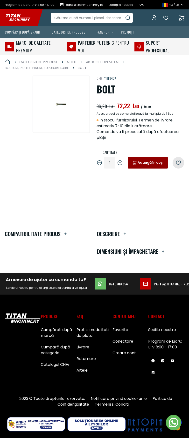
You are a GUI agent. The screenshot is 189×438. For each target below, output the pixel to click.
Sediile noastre (162, 329)
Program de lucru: (165, 341)
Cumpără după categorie (55, 350)
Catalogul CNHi (55, 364)
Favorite (167, 18)
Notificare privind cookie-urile (119, 398)
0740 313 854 (111, 284)
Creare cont (124, 353)
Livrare (83, 347)
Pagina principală (8, 62)
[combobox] (93, 18)
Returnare (86, 358)
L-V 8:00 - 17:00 (162, 347)
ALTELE (72, 62)
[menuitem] (25, 32)
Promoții (127, 32)
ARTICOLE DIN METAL (102, 62)
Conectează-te (154, 18)
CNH (99, 78)
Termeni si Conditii (112, 404)
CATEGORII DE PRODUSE (38, 62)
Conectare (122, 341)
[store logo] (21, 17)
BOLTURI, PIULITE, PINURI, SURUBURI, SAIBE (37, 67)
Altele (82, 370)
